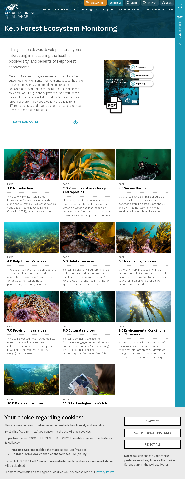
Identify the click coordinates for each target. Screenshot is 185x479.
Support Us (115, 2)
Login (167, 2)
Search (132, 2)
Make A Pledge (95, 2)
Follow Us (150, 2)
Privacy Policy (105, 472)
